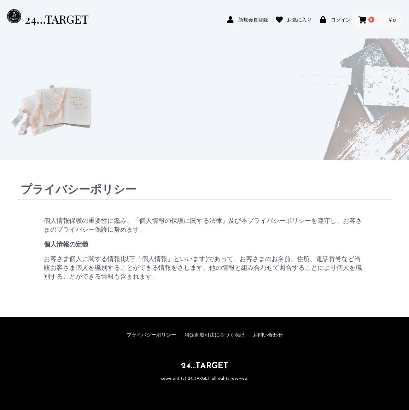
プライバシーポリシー (151, 335)
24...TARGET (57, 19)
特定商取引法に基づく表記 (214, 335)
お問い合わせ (268, 335)
